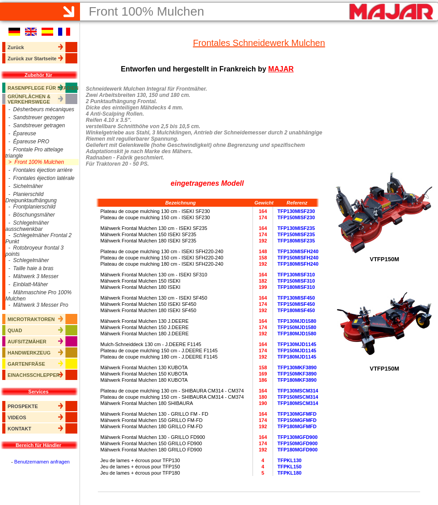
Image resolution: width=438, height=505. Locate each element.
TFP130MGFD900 (298, 437)
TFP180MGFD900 (298, 449)
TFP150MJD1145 (297, 350)
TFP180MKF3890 (297, 380)
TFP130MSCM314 (298, 390)
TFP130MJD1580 (297, 321)
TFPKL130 (290, 460)
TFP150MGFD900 (298, 443)
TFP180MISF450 (296, 310)
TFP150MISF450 (296, 304)
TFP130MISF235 (296, 228)
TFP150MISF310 (296, 281)
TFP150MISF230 (296, 217)
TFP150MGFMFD (297, 420)
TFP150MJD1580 (297, 327)
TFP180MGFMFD (297, 426)
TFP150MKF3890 (297, 373)
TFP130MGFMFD (297, 414)
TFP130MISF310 (296, 274)
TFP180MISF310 (296, 287)
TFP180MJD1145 (297, 356)
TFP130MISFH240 (298, 251)
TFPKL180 (290, 473)
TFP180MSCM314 (298, 403)
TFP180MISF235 (296, 240)
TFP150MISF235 (296, 234)
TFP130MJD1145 (297, 344)
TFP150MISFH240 (298, 257)
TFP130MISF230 (296, 211)
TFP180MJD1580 (297, 333)
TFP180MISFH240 (298, 264)
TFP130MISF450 (296, 297)
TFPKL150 (290, 466)
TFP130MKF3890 (297, 367)
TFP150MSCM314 (298, 397)
